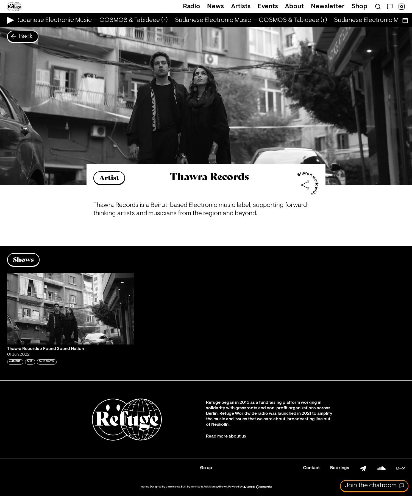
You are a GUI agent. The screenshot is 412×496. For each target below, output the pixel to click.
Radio (191, 6)
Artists (240, 6)
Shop (359, 6)
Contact (311, 468)
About (294, 6)
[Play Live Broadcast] (9, 20)
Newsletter (327, 6)
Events (268, 6)
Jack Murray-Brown (215, 487)
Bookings (339, 468)
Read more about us (226, 436)
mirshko (196, 487)
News (215, 6)
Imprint (144, 487)
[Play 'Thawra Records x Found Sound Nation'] (70, 308)
